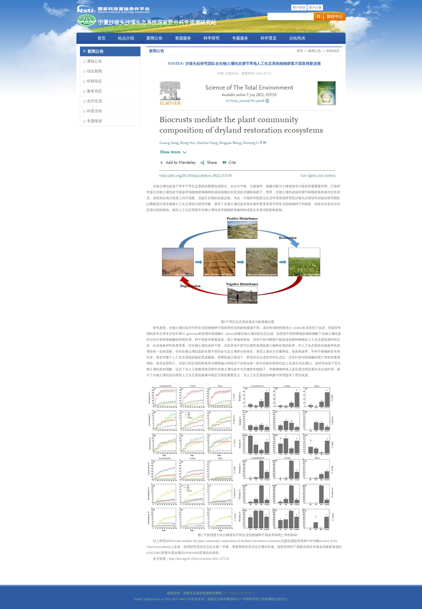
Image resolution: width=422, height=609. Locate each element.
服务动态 (94, 91)
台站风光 (297, 38)
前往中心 (335, 17)
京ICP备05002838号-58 (239, 593)
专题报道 (94, 121)
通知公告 (94, 61)
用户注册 (315, 7)
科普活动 (94, 111)
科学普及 (269, 38)
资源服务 (183, 38)
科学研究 (211, 38)
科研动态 (94, 81)
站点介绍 (126, 38)
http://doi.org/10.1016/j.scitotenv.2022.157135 (199, 559)
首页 (101, 38)
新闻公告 (154, 38)
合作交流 (94, 101)
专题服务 (240, 38)
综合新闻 (94, 71)
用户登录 (299, 7)
